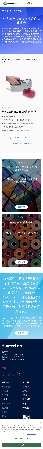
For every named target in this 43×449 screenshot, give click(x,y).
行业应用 (5, 391)
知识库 (4, 399)
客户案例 (5, 395)
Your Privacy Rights (21, 438)
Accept (21, 445)
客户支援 (26, 399)
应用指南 (5, 408)
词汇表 (4, 416)
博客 (24, 404)
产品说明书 (6, 404)
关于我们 (26, 382)
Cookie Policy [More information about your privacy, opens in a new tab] (31, 434)
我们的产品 (6, 387)
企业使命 (25, 387)
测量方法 (5, 412)
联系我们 (26, 408)
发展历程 (25, 391)
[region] (21, 434)
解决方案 (5, 382)
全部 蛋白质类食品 (12, 11)
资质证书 (25, 395)
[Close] (40, 422)
